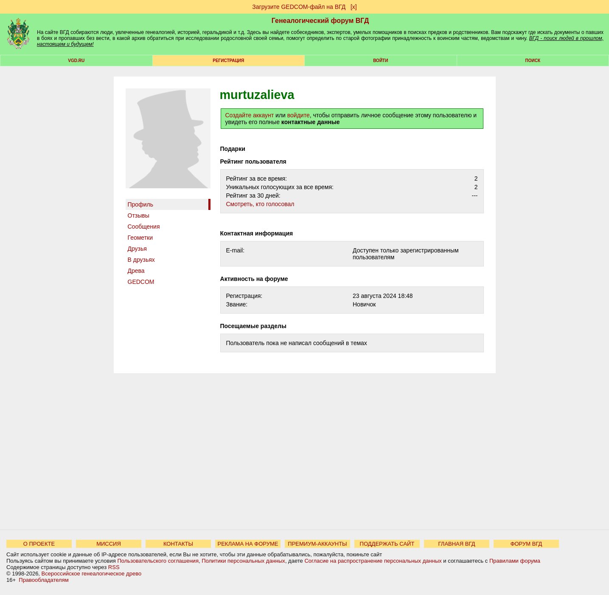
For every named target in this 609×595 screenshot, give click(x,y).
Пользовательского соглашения (158, 561)
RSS (114, 567)
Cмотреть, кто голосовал (260, 204)
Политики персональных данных (243, 561)
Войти (380, 60)
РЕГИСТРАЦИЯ (228, 60)
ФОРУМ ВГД (526, 544)
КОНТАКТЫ (178, 544)
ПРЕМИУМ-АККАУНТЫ (317, 544)
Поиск (532, 60)
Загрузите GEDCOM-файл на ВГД (298, 6)
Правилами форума (514, 561)
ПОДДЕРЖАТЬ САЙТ (387, 544)
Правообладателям (43, 580)
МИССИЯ (108, 544)
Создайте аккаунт (249, 115)
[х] (354, 6)
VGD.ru (76, 60)
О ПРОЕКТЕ (39, 544)
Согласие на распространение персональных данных (372, 561)
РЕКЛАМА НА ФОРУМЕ (247, 544)
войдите (298, 115)
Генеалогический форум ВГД (320, 20)
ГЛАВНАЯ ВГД (456, 544)
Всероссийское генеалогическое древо (92, 573)
